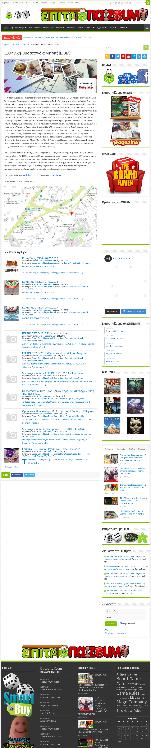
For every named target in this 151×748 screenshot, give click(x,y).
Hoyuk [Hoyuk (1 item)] (142, 694)
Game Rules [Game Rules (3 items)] (127, 693)
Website (27, 175)
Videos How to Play (79, 454)
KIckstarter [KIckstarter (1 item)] (126, 698)
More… (89, 28)
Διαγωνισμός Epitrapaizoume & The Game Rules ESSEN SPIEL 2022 (133, 487)
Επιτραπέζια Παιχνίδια (74, 398)
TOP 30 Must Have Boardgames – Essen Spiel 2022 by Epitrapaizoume (133, 500)
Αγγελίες (44, 3)
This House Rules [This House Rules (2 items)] (128, 711)
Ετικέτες (141, 449)
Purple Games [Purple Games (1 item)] (126, 706)
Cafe (28, 3)
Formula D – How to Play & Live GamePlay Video (51, 449)
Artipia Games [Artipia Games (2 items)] (126, 674)
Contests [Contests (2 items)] (132, 684)
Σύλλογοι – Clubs (18, 44)
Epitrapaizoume (45, 261)
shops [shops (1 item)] (140, 706)
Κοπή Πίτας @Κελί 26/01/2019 (40, 258)
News (72, 263)
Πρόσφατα (109, 449)
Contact (122, 28)
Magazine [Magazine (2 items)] (137, 697)
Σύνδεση (61, 3)
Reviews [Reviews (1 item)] (135, 706)
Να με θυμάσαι (127, 624)
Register (108, 630)
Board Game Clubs (40, 263)
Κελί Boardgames (82, 263)
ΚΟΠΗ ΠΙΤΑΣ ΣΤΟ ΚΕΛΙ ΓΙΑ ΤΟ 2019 (38, 266)
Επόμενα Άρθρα (11, 467)
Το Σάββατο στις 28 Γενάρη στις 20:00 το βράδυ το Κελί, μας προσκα (50, 324)
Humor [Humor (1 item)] (119, 698)
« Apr (118, 742)
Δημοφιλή (121, 449)
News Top (79, 286)
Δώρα (53, 3)
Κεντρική (5, 44)
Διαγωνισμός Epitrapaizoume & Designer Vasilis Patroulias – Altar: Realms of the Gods (57, 37)
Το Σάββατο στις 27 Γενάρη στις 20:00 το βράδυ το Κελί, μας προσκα (50, 298)
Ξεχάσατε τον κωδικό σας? (116, 633)
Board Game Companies (58, 434)
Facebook (56, 175)
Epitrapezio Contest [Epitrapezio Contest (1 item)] (135, 687)
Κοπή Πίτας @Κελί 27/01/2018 (40, 281)
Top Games (34, 28)
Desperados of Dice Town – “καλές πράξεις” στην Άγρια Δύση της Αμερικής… (58, 392)
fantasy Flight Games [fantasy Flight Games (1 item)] (135, 690)
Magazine (47, 28)
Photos (70, 28)
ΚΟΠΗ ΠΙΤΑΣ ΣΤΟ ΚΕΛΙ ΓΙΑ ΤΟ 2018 (38, 292)
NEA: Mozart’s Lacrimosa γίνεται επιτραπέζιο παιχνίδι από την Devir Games (133, 471)
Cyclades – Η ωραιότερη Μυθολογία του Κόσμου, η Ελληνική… (59, 411)
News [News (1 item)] (118, 706)
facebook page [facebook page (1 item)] (121, 690)
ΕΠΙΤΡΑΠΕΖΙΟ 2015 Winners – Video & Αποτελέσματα (54, 353)
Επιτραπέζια (18, 28)
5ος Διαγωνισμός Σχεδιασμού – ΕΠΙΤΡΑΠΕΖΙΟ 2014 (53, 429)
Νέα (79, 28)
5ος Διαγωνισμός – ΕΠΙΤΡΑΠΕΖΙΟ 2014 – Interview (52, 373)
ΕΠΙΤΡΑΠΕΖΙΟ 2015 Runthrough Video (45, 333)
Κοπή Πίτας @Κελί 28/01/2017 (40, 307)
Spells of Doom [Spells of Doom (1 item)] (129, 708)
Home (6, 27)
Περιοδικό (6, 3)
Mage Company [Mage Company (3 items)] (131, 701)
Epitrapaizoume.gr (56, 263)
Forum (35, 3)
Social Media (37, 340)
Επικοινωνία (73, 3)
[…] (81, 273)
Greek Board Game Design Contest (63, 338)
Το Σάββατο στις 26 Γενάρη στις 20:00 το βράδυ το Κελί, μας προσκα (50, 273)
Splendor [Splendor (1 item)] (139, 708)
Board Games (54, 398)
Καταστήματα (18, 3)
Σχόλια (132, 449)
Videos (59, 28)
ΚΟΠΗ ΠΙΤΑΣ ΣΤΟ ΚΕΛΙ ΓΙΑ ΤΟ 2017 (38, 318)
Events (67, 263)
